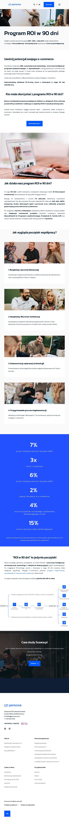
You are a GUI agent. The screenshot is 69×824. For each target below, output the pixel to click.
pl (39, 4)
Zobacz (34, 663)
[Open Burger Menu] (59, 4)
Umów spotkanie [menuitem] (40, 783)
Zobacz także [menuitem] (9, 768)
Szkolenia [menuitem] (7, 772)
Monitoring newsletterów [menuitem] (12, 776)
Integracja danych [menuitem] (40, 743)
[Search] (34, 4)
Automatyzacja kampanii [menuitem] (42, 751)
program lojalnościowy (55, 570)
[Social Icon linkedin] (8, 729)
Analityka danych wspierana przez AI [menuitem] (46, 762)
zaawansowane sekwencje (25, 573)
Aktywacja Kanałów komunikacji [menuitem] (45, 754)
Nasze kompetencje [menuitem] (41, 739)
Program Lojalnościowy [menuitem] (12, 747)
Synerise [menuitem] (7, 783)
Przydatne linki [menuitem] (39, 768)
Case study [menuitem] (38, 780)
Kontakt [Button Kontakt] (49, 4)
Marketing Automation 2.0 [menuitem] (13, 743)
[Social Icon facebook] (5, 729)
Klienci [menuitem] (36, 776)
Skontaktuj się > (34, 123)
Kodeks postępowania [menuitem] (27, 805)
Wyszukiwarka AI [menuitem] (9, 751)
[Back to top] (7, 814)
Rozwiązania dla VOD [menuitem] (11, 780)
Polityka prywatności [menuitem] (10, 805)
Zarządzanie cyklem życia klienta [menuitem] (45, 758)
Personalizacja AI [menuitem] (40, 747)
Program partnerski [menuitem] (10, 787)
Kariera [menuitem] (36, 772)
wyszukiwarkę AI (9, 573)
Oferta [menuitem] (6, 739)
